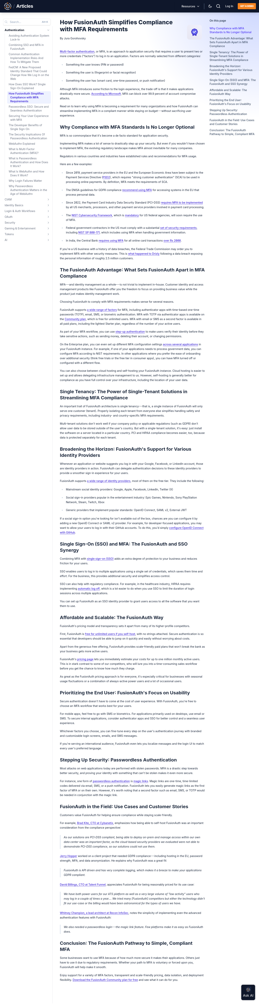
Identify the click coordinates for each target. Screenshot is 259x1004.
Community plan (75, 319)
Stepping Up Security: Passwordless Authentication (228, 112)
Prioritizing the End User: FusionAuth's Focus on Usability (230, 102)
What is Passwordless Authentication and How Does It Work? (28, 162)
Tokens (9, 234)
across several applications (180, 344)
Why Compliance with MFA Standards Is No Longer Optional (230, 30)
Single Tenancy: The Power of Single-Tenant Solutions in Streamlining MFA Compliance (229, 56)
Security (10, 222)
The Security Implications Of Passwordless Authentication (28, 136)
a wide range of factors (102, 309)
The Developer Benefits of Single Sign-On (25, 127)
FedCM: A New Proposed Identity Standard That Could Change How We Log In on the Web (29, 73)
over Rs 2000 (172, 240)
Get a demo (247, 6)
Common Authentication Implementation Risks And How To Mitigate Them (26, 57)
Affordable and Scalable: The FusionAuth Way (228, 91)
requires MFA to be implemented (182, 202)
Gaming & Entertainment (20, 228)
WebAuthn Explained (22, 143)
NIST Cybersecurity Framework (92, 215)
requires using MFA (111, 240)
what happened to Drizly (144, 253)
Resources (188, 6)
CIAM (8, 199)
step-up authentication (130, 331)
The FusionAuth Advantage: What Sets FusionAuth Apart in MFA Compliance (231, 42)
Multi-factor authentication (77, 51)
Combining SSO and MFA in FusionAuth (26, 46)
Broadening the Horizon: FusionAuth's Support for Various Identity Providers (231, 69)
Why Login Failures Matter (25, 180)
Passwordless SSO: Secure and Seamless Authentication (29, 108)
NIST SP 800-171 (89, 232)
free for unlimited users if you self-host (110, 634)
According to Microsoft (106, 93)
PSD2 (106, 177)
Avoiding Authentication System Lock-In (29, 37)
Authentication (14, 30)
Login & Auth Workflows (20, 211)
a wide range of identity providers (109, 481)
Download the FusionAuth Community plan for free (105, 979)
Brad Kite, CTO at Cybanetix (95, 823)
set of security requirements (178, 227)
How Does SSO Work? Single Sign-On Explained (27, 86)
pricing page (85, 659)
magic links (140, 781)
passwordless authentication (111, 781)
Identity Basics (14, 205)
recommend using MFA (137, 190)
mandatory (132, 215)
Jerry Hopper (68, 856)
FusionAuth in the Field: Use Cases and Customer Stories (232, 122)
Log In (229, 6)
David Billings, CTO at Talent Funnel (83, 884)
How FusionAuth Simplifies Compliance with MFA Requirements (26, 97)
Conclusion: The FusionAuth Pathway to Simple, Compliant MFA (232, 132)
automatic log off (89, 588)
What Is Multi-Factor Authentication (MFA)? (23, 151)
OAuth (9, 216)
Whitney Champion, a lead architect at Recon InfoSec (94, 912)
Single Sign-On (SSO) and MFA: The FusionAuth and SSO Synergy (233, 81)
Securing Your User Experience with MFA (29, 117)
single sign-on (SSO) (100, 558)
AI (6, 240)
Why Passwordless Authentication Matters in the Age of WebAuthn (28, 189)
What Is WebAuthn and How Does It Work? (26, 173)
